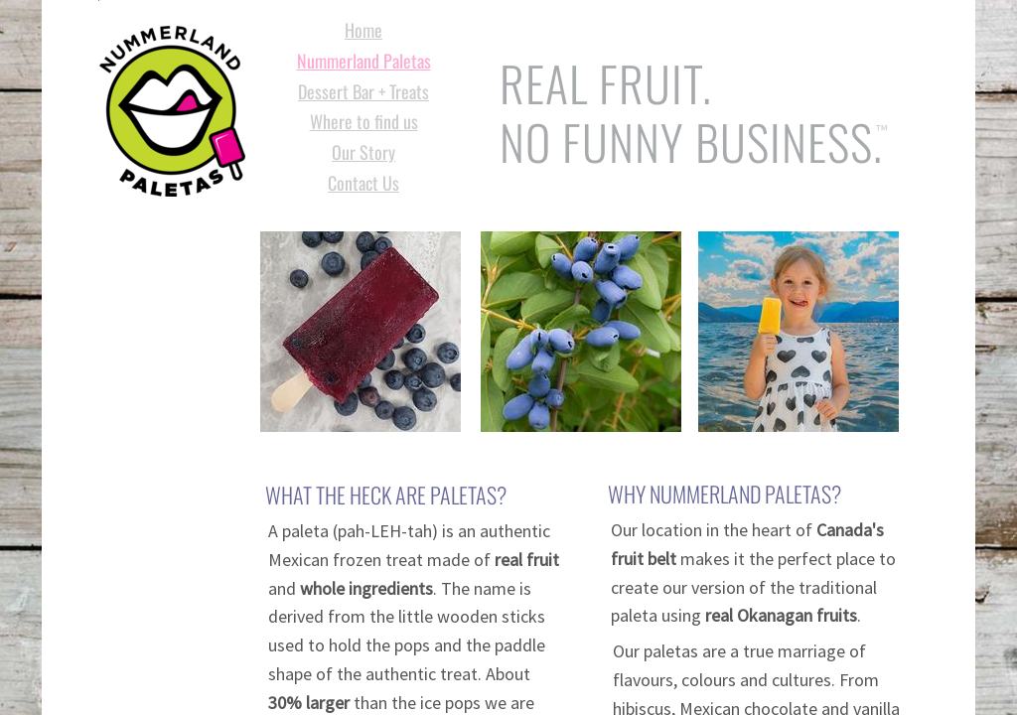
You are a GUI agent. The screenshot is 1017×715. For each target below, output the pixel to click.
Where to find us (364, 121)
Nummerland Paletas (364, 60)
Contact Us (363, 183)
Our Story (363, 152)
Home (363, 30)
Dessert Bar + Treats (363, 91)
